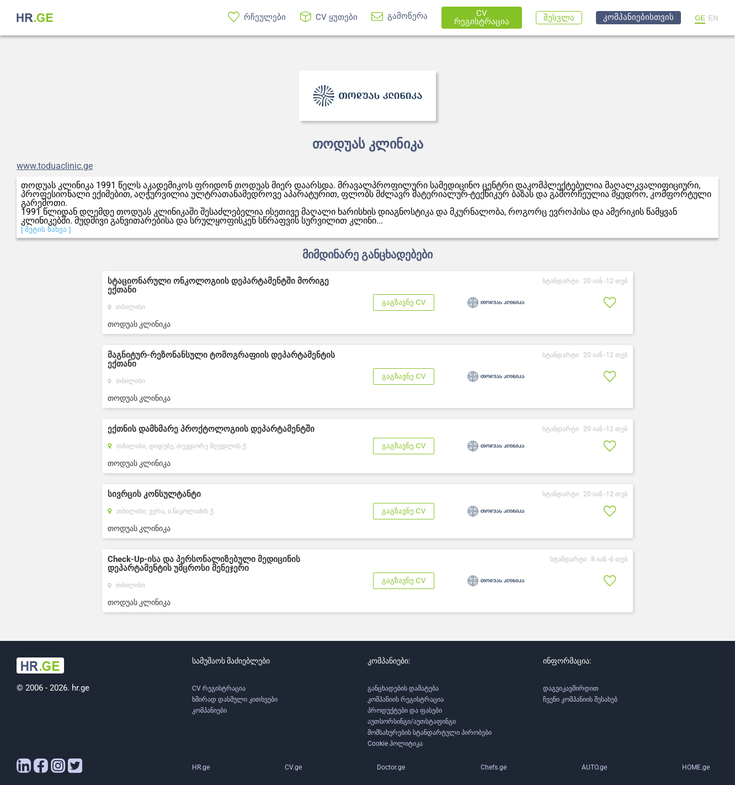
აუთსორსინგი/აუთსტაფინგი (412, 721)
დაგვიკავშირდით (571, 688)
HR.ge (201, 767)
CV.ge (293, 767)
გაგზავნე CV (404, 302)
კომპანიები (209, 710)
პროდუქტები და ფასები (405, 710)
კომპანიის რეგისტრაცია (406, 699)
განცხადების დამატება (403, 688)
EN (713, 18)
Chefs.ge (494, 767)
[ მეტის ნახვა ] (46, 229)
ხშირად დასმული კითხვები (235, 699)
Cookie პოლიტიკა (395, 743)
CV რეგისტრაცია (219, 688)
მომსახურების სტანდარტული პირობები (430, 732)
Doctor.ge (391, 767)
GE (700, 18)
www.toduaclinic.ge (55, 166)
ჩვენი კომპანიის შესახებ (580, 699)
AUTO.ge (594, 767)
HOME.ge (696, 767)
